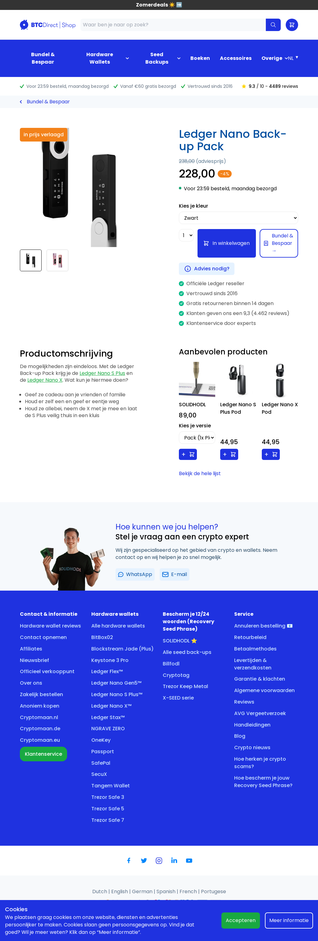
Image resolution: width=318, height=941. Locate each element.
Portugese (213, 891)
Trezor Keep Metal (185, 686)
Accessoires (236, 58)
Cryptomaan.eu (40, 740)
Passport (102, 751)
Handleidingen (252, 724)
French (188, 891)
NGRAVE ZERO (108, 728)
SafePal (100, 763)
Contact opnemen (43, 637)
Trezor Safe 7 (107, 820)
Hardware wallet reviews (50, 625)
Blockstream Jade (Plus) (122, 648)
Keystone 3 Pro (110, 660)
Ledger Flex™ (107, 671)
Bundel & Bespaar (43, 58)
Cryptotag (176, 675)
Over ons (31, 683)
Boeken (200, 58)
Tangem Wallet (110, 785)
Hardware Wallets (99, 58)
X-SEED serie (178, 697)
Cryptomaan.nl (39, 717)
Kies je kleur (193, 205)
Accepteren (241, 920)
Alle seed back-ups (187, 652)
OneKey (101, 740)
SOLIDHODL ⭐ (180, 640)
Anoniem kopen (39, 705)
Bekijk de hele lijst (200, 473)
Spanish (167, 891)
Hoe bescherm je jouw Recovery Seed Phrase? (263, 781)
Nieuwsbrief (34, 660)
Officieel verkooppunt (47, 671)
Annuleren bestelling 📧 (263, 625)
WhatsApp (135, 574)
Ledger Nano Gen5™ (116, 683)
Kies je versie (195, 425)
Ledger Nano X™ (111, 705)
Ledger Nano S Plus (102, 373)
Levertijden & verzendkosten (252, 664)
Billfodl (171, 663)
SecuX (99, 774)
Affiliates (31, 648)
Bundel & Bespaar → (278, 243)
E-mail (174, 574)
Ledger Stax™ (108, 717)
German (143, 891)
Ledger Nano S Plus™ (117, 694)
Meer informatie (289, 920)
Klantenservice (43, 754)
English (120, 891)
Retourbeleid (250, 637)
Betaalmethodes (255, 648)
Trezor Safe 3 (107, 797)
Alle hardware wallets (118, 625)
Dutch (100, 891)
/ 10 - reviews (270, 86)
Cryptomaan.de (40, 728)
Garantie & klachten (259, 678)
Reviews (244, 701)
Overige (271, 58)
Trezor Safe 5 (107, 808)
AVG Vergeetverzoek (260, 713)
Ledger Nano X (44, 380)
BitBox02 (102, 637)
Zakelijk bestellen (41, 694)
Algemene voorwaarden (264, 690)
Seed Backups (156, 58)
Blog (239, 736)
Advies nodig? (206, 268)
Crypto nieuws (252, 747)
